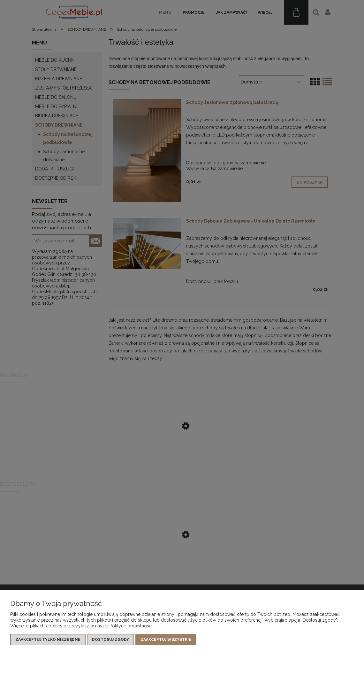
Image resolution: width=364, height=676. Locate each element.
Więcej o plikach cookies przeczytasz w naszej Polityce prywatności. (82, 625)
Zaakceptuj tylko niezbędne (47, 639)
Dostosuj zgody (110, 639)
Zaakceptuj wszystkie (165, 639)
